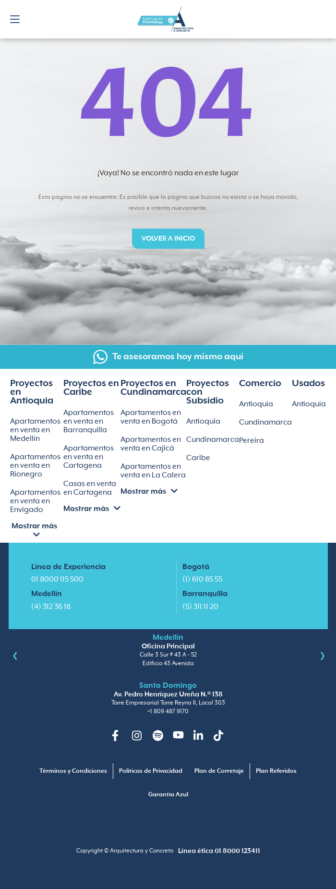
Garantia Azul (168, 794)
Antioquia (203, 421)
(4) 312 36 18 (51, 607)
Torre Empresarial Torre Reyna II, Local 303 (168, 702)
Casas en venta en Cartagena (89, 488)
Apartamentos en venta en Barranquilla (88, 421)
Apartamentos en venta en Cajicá (150, 444)
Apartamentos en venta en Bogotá (150, 417)
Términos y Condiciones (73, 771)
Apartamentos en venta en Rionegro (35, 465)
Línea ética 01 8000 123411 (219, 851)
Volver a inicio (168, 239)
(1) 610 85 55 (202, 579)
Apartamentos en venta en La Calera (153, 471)
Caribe (198, 458)
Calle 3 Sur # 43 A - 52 (168, 654)
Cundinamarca (212, 440)
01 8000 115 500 (57, 579)
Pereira (251, 441)
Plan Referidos (276, 771)
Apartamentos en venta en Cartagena (88, 457)
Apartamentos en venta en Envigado (35, 501)
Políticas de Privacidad (150, 771)
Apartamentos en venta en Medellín (35, 430)
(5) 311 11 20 (200, 607)
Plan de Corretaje (219, 771)
